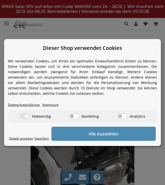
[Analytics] (122, 116)
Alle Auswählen (104, 134)
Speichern (42, 138)
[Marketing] (74, 116)
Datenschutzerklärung (25, 105)
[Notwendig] (25, 116)
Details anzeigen (21, 138)
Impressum (53, 105)
